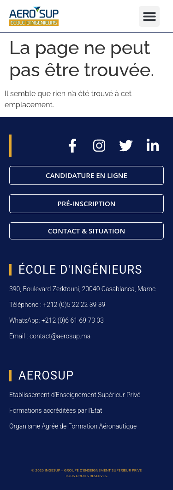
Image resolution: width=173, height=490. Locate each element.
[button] (149, 16)
